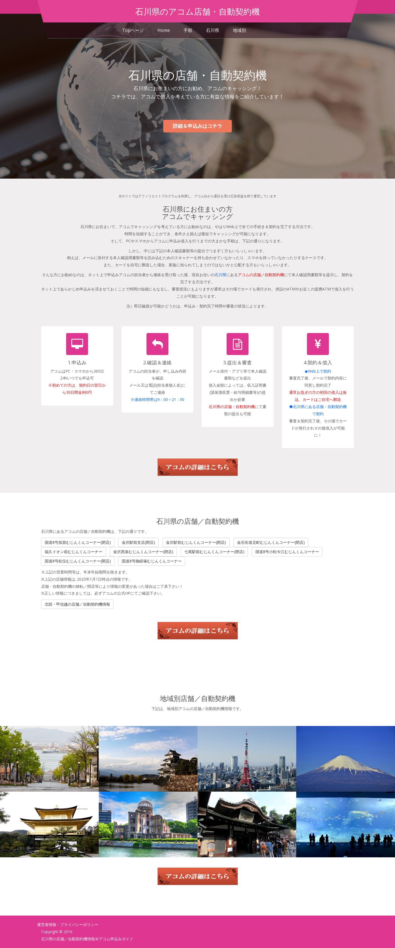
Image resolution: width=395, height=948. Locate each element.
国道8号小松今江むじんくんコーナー (287, 551)
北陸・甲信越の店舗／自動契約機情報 (77, 604)
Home (163, 30)
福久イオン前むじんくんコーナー (73, 551)
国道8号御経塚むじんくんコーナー (152, 561)
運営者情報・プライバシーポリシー (67, 924)
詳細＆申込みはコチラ (197, 126)
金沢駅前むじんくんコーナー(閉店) (196, 542)
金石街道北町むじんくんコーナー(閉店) (271, 542)
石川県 (212, 30)
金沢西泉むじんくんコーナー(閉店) (143, 551)
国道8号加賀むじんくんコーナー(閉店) (78, 542)
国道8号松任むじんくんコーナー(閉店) (78, 561)
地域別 (239, 30)
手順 (188, 30)
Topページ (133, 30)
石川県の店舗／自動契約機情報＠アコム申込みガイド (87, 938)
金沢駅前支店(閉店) (138, 542)
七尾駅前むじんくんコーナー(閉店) (214, 551)
